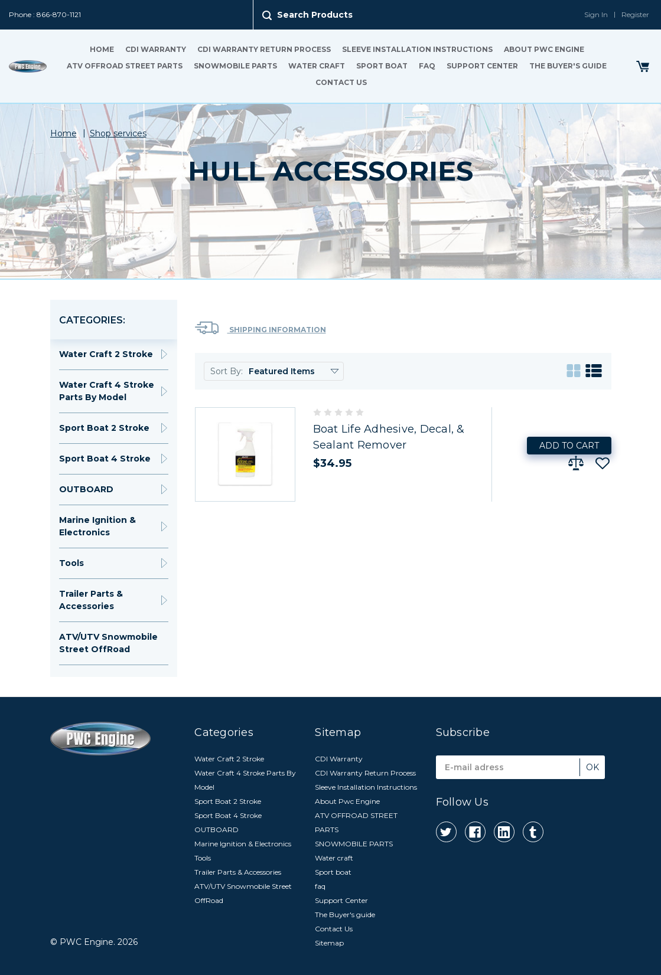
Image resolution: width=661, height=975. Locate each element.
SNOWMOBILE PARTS (235, 65)
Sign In (596, 14)
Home (102, 49)
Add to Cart (569, 445)
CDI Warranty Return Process (264, 49)
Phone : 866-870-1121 (45, 14)
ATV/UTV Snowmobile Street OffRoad (108, 643)
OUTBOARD (86, 489)
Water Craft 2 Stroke (106, 354)
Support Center (482, 65)
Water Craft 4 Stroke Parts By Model (106, 391)
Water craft (316, 65)
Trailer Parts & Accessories (91, 599)
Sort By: (226, 371)
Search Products (315, 14)
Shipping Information (260, 327)
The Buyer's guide (568, 65)
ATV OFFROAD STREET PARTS (125, 65)
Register (635, 14)
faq (427, 65)
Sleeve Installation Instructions (417, 49)
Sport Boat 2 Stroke (104, 428)
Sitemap (329, 942)
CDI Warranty (155, 49)
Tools (71, 563)
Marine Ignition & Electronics (97, 526)
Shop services (118, 133)
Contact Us (341, 82)
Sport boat (382, 65)
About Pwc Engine (544, 49)
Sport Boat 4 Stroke (105, 458)
